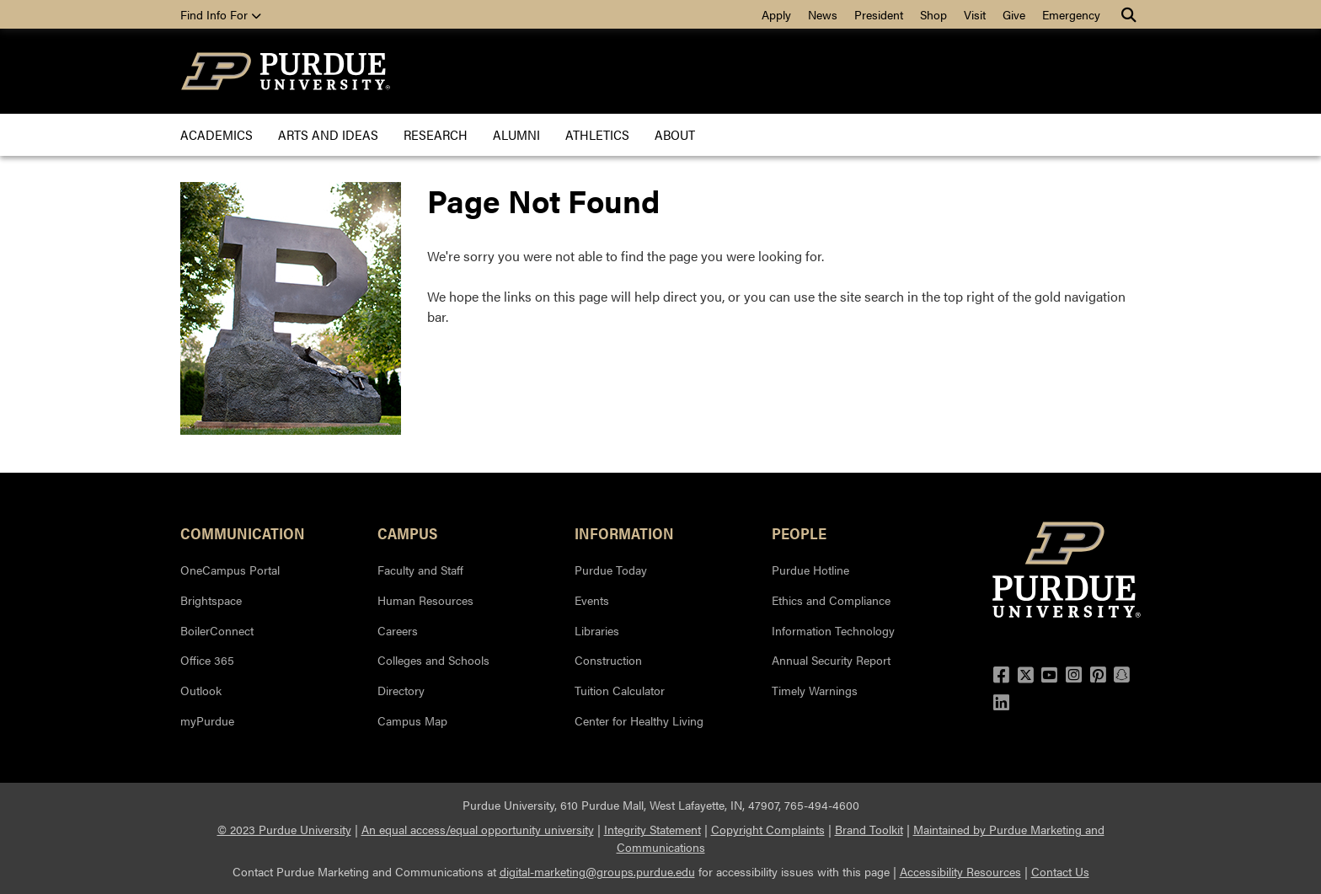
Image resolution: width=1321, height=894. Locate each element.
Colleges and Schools (433, 659)
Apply (776, 14)
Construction (608, 659)
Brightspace (211, 600)
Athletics (597, 134)
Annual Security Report (831, 659)
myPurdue (207, 720)
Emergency (1071, 14)
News (822, 14)
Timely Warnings (815, 690)
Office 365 (207, 659)
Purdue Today (611, 569)
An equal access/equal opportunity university (477, 829)
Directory (401, 690)
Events (592, 600)
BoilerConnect (217, 630)
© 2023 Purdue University (284, 829)
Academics (216, 134)
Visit (975, 14)
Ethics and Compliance (831, 600)
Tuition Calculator (620, 690)
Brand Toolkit (869, 829)
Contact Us (1060, 871)
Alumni (516, 134)
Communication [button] (242, 532)
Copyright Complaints (768, 829)
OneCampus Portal (230, 569)
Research (436, 134)
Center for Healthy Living (639, 720)
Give (1014, 14)
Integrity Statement (652, 829)
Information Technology (833, 630)
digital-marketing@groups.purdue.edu (597, 871)
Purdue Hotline (810, 569)
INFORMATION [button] (624, 532)
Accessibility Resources (960, 871)
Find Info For (220, 14)
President (878, 14)
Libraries (597, 630)
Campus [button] (407, 532)
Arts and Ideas (328, 134)
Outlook (201, 690)
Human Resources (425, 600)
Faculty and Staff (420, 569)
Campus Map (412, 720)
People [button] (799, 532)
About (675, 134)
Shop (933, 14)
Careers (397, 630)
